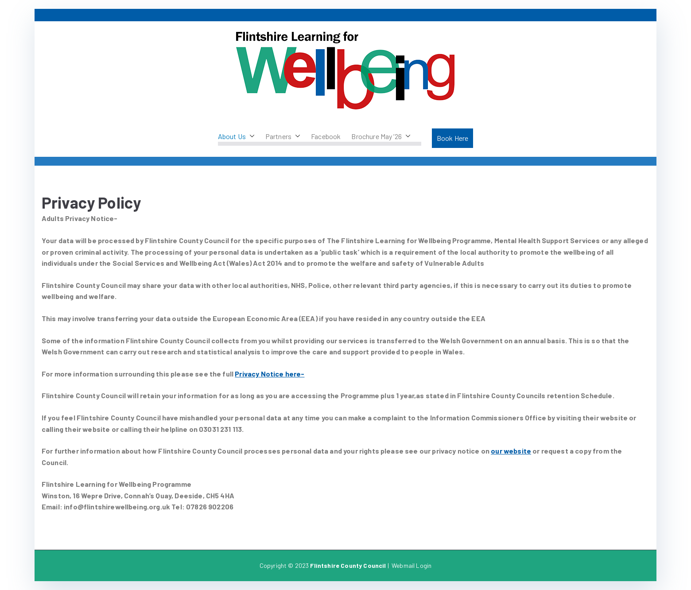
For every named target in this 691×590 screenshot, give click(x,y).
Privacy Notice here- (269, 373)
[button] (250, 136)
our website (511, 450)
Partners (282, 136)
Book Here (452, 138)
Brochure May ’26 (381, 136)
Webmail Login (411, 565)
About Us (236, 136)
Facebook (326, 136)
